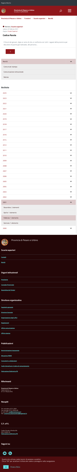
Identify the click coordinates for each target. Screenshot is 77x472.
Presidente (4, 280)
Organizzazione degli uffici (9, 318)
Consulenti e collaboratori (9, 361)
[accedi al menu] (69, 10)
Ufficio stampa (5, 333)
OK (6, 467)
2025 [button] (5, 93)
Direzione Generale (7, 312)
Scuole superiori (39, 18)
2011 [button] (5, 150)
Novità (50, 18)
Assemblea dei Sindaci (8, 290)
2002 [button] (5, 197)
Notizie (6, 77)
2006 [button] (5, 176)
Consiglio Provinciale (7, 285)
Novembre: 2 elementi (11, 207)
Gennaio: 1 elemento (11, 223)
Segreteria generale (7, 307)
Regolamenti (5, 323)
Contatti (3, 257)
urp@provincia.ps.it (15, 412)
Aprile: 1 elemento (10, 212)
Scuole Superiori (13, 31)
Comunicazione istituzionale (13, 72)
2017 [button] (5, 129)
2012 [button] (5, 145)
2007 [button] (5, 171)
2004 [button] (5, 186)
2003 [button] (5, 192)
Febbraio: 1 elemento (11, 218)
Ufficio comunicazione (8, 328)
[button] (71, 61)
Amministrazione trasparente (10, 350)
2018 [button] (5, 124)
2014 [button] (5, 140)
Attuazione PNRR (6, 356)
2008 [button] (5, 166)
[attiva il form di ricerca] (60, 11)
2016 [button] (5, 134)
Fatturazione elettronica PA (9, 434)
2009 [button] (5, 160)
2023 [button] (5, 98)
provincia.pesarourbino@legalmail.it (15, 413)
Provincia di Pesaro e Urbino (24, 10)
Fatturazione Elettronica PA (9, 371)
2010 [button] (5, 155)
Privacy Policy (15, 467)
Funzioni (27, 18)
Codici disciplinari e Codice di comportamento (15, 366)
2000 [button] (5, 228)
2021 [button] (5, 108)
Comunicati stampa (10, 66)
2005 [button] (5, 181)
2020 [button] (5, 114)
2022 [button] (5, 103)
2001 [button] (5, 202)
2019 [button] (5, 119)
